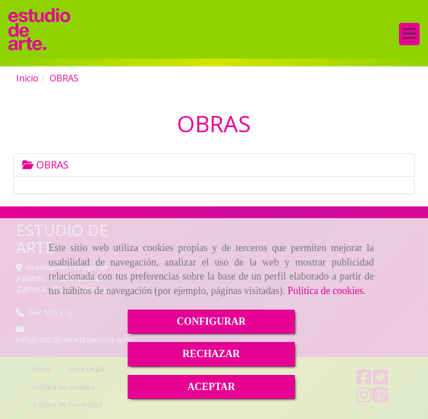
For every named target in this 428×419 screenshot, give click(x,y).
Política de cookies (325, 290)
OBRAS (45, 164)
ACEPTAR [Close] (211, 386)
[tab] (214, 165)
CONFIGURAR (211, 321)
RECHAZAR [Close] (211, 353)
